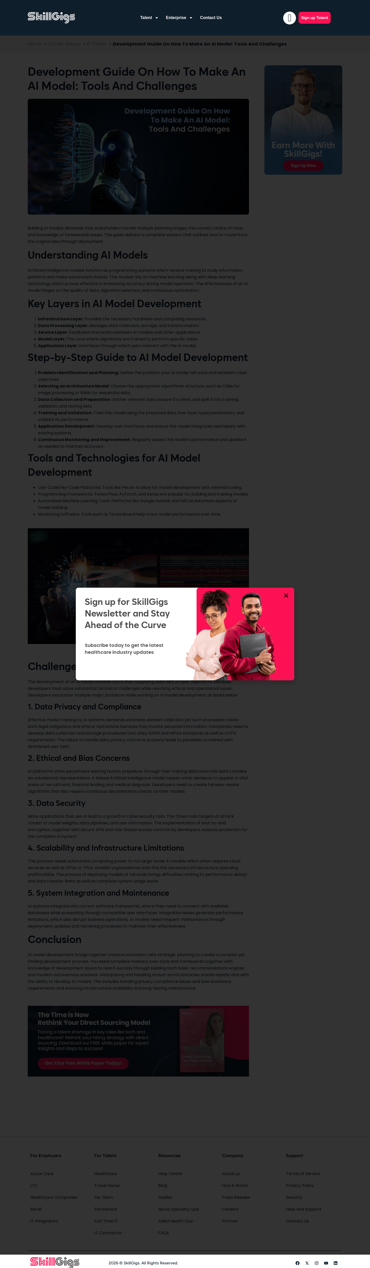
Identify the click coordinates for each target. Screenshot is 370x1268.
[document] (185, 634)
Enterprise (179, 17)
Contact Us (211, 17)
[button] (286, 595)
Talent (149, 17)
